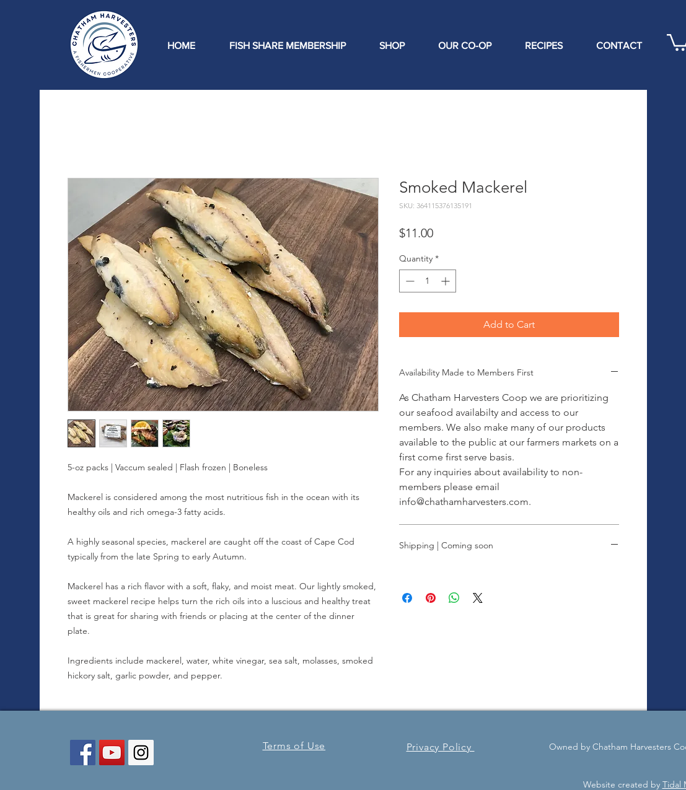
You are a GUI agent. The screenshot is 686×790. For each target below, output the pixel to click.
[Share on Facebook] (407, 597)
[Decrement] (408, 281)
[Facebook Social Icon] (82, 752)
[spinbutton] (427, 281)
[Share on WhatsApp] (454, 597)
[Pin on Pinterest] (430, 597)
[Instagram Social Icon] (141, 752)
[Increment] (446, 281)
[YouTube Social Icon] (112, 752)
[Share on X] (477, 597)
